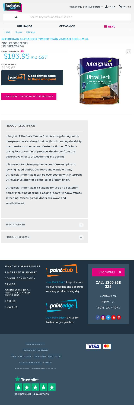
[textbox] (80, 17)
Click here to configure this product (29, 96)
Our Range (24, 26)
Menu (111, 26)
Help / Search (107, 272)
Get (67, 26)
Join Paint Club (55, 282)
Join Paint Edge (56, 317)
